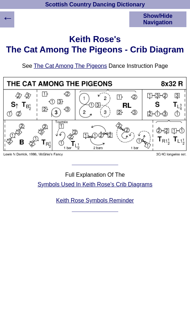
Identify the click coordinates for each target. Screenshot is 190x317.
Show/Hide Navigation (157, 19)
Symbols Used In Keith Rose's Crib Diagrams (95, 184)
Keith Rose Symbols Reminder (95, 200)
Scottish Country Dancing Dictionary (95, 4)
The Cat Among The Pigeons (70, 66)
